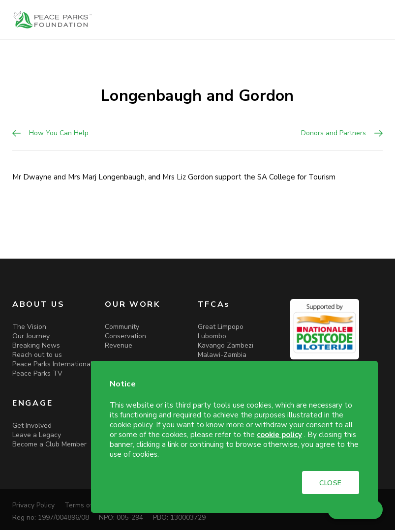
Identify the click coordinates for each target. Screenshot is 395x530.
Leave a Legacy (36, 435)
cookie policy (279, 435)
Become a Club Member (49, 444)
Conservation (125, 336)
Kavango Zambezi (225, 345)
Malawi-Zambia (222, 354)
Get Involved (32, 425)
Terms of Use (85, 505)
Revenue (118, 345)
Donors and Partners (333, 133)
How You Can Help (59, 133)
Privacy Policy (33, 505)
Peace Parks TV (37, 373)
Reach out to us (37, 354)
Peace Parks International (52, 364)
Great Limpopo (220, 326)
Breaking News (36, 345)
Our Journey (31, 336)
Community (122, 326)
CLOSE (330, 483)
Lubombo (212, 336)
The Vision (29, 326)
